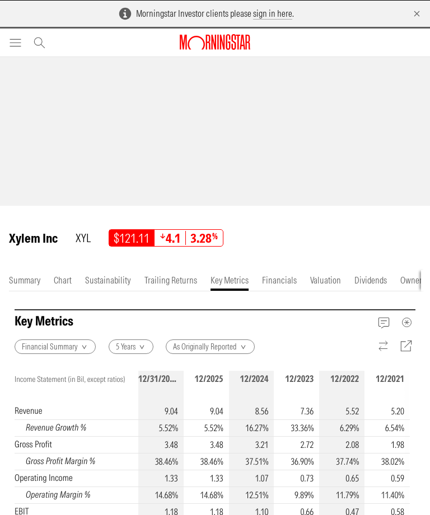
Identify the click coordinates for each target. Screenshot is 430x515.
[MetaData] (407, 322)
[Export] (406, 345)
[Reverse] (384, 346)
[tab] (24, 280)
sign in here (272, 13)
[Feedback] (383, 322)
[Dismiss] (417, 14)
